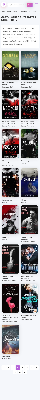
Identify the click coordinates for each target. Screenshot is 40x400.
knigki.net (3, 4)
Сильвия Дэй (7, 87)
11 (24, 372)
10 (20, 372)
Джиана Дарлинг (28, 241)
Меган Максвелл (9, 322)
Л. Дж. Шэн (6, 359)
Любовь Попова (28, 280)
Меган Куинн (26, 320)
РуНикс (24, 163)
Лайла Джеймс (8, 126)
